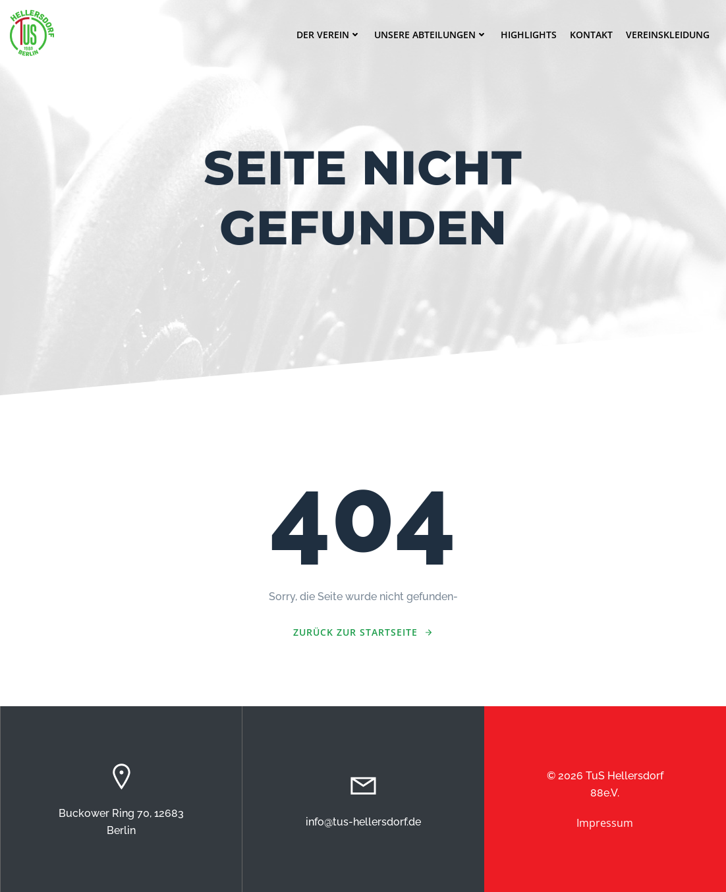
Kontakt (591, 34)
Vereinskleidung (668, 34)
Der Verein (328, 34)
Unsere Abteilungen (431, 34)
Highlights (529, 34)
